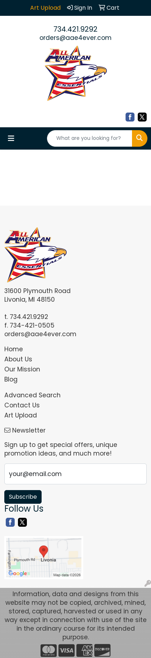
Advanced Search (32, 395)
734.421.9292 (75, 29)
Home (13, 349)
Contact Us (22, 405)
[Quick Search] (89, 138)
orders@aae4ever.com (75, 37)
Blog (11, 379)
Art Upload (20, 415)
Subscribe (23, 497)
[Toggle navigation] (11, 138)
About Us (18, 359)
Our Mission (22, 369)
